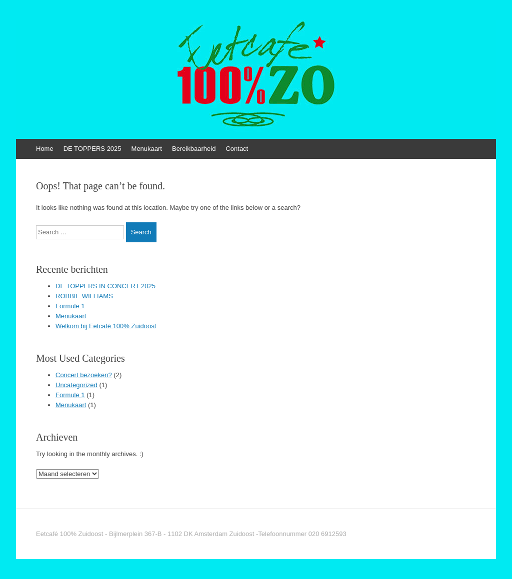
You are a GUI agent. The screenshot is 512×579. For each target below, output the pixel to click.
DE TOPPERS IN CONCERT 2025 (106, 286)
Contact (237, 148)
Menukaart (147, 148)
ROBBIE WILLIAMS (84, 296)
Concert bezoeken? (84, 375)
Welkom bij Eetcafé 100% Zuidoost (106, 326)
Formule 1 (70, 306)
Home (45, 148)
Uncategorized (77, 385)
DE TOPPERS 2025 (93, 148)
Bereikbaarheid (194, 148)
